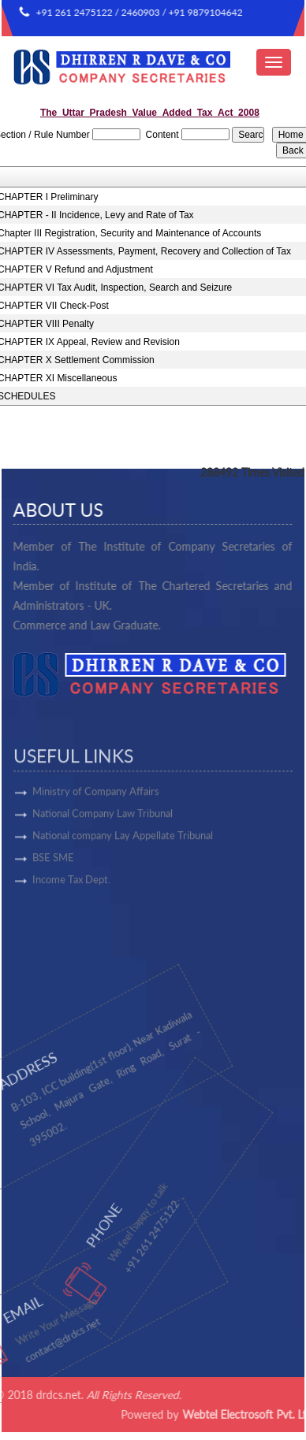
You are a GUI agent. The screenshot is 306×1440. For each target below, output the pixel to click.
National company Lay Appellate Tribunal (122, 875)
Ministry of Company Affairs (95, 831)
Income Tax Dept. (71, 919)
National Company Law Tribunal (102, 853)
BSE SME (53, 897)
